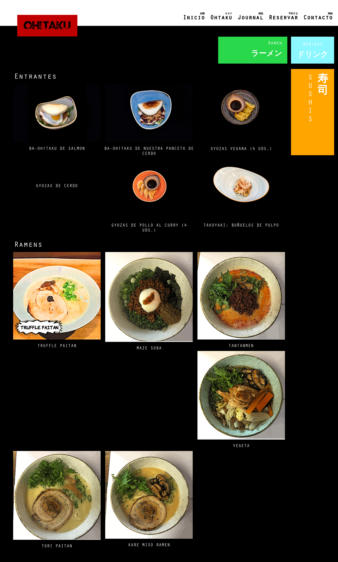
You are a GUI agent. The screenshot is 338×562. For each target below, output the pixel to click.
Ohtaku (221, 16)
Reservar (283, 16)
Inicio (194, 16)
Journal (250, 16)
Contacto (318, 16)
